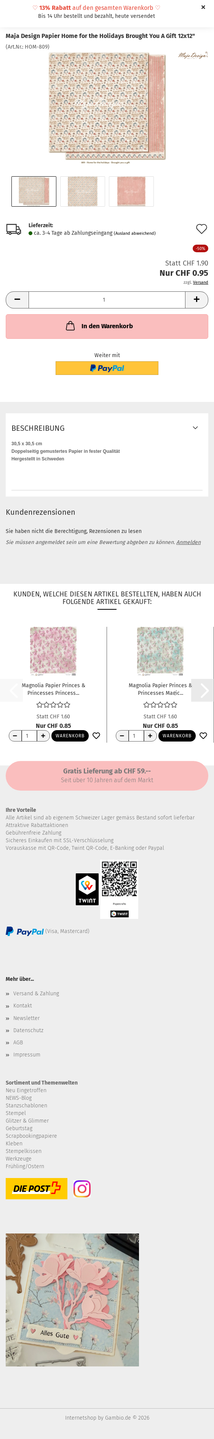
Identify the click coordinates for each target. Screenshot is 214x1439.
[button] (17, 299)
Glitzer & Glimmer (27, 1121)
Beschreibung (38, 428)
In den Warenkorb (98, 325)
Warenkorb (70, 735)
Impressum (26, 1055)
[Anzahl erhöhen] (43, 736)
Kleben (14, 1143)
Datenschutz (28, 1030)
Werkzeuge (19, 1159)
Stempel (16, 1113)
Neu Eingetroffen (26, 1090)
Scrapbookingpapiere (31, 1136)
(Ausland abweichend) (135, 233)
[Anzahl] (107, 299)
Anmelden (188, 542)
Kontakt (22, 1006)
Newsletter (26, 1018)
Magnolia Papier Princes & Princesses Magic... (160, 688)
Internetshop (80, 1418)
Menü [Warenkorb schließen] (11, 11)
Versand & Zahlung (36, 993)
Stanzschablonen (26, 1105)
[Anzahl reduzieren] (15, 736)
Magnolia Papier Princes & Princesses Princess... (53, 688)
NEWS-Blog (19, 1098)
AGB (18, 1042)
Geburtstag (19, 1128)
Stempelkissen (24, 1151)
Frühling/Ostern (25, 1166)
